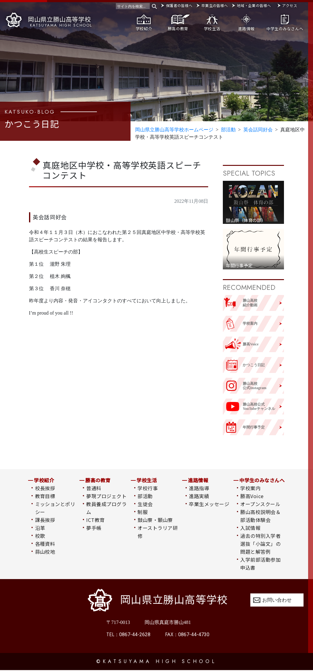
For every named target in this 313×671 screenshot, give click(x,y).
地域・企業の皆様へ (254, 5)
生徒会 (145, 504)
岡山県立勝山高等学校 (49, 20)
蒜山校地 (45, 552)
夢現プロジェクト (106, 496)
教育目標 (45, 496)
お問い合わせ (277, 600)
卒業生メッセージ (209, 504)
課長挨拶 (45, 520)
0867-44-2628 (128, 635)
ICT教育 (95, 520)
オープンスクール (260, 504)
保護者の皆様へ (179, 5)
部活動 (145, 496)
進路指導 (199, 488)
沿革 (40, 528)
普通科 (93, 488)
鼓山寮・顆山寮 (155, 520)
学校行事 (148, 488)
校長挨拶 (45, 488)
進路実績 (199, 496)
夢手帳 (93, 528)
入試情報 (250, 528)
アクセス (289, 5)
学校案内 (250, 488)
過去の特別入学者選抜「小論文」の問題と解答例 (260, 544)
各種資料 (45, 544)
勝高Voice (251, 496)
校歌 (40, 536)
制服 (143, 512)
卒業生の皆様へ (214, 5)
